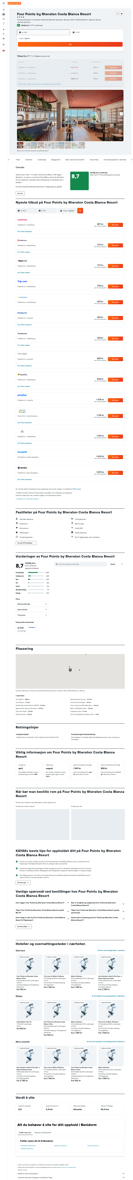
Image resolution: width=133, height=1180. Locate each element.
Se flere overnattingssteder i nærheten (111, 950)
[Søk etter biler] (3, 19)
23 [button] (48, 68)
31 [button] (53, 73)
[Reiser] (3, 44)
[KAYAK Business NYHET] (3, 38)
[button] (3, 3)
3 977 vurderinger (36, 25)
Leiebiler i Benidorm (60, 1146)
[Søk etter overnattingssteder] (3, 14)
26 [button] (63, 68)
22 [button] (42, 68)
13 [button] (32, 62)
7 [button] (37, 57)
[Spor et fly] (3, 34)
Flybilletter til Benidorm (28, 1146)
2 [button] (47, 52)
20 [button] (32, 68)
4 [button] (57, 52)
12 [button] (63, 57)
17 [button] (52, 62)
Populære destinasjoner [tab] (42, 1133)
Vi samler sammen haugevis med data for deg (71, 1177)
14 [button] (37, 62)
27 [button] (32, 73)
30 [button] (48, 73)
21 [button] (37, 68)
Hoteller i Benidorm (27, 1149)
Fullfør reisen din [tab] (25, 1133)
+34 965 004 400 (23, 22)
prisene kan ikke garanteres (68, 1167)
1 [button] (42, 52)
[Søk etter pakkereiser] (3, 23)
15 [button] (42, 62)
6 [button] (32, 57)
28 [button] (37, 73)
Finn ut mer (77, 489)
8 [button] (42, 57)
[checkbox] (26, 629)
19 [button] (63, 62)
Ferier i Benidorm (93, 1146)
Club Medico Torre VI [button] (24, 1022)
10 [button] (53, 57)
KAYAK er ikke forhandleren (71, 1173)
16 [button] (47, 62)
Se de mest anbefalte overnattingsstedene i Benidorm (106, 1042)
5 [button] (63, 52)
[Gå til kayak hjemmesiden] (14, 3)
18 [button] (58, 62)
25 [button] (58, 68)
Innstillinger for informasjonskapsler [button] (27, 499)
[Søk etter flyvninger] (3, 10)
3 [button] (52, 52)
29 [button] (42, 73)
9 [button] (47, 57)
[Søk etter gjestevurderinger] (82, 564)
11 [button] (57, 57)
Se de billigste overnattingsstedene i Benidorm (108, 996)
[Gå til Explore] (3, 29)
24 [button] (53, 68)
